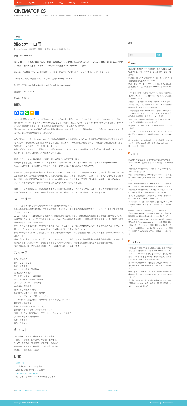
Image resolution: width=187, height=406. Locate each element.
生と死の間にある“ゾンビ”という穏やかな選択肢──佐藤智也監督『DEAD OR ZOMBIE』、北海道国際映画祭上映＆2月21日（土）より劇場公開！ (150, 222)
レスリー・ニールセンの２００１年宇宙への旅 (31, 390)
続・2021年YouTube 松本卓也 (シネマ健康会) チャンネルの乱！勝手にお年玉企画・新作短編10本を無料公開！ (150, 143)
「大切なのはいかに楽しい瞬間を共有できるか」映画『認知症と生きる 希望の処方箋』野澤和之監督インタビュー (149, 283)
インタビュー (47, 2)
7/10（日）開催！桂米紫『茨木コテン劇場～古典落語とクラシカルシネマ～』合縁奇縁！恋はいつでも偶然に (150, 96)
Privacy (71, 2)
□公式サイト (19, 363)
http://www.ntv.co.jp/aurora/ (26, 373)
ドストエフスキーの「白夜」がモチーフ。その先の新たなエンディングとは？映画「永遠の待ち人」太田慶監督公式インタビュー (149, 257)
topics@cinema (21, 49)
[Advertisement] (124, 24)
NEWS (20, 2)
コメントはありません (62, 49)
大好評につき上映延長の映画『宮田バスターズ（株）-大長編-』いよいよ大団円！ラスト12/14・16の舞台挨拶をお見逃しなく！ (150, 104)
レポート (32, 2)
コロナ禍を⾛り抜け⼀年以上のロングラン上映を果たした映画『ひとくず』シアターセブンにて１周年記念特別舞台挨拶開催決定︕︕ (149, 113)
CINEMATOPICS (30, 11)
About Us (85, 2)
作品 (61, 2)
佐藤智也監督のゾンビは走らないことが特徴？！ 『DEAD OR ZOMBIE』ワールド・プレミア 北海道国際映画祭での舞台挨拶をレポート (149, 213)
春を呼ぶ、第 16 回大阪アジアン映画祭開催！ (147, 125)
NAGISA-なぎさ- (113, 390)
